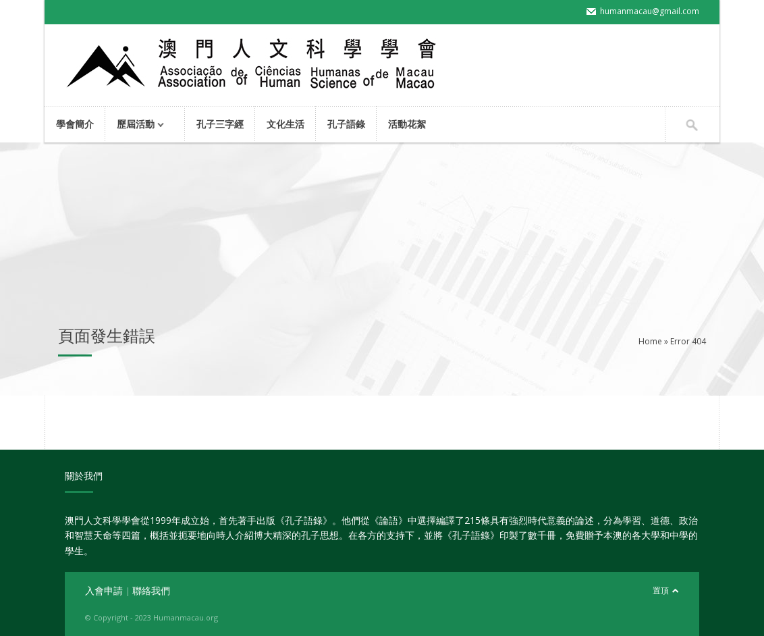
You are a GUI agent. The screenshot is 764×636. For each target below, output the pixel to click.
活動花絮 (407, 123)
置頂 (661, 590)
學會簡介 (75, 123)
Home (650, 341)
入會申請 (105, 590)
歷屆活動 (138, 125)
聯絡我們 (151, 590)
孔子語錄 (346, 123)
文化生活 (285, 123)
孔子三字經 (220, 123)
